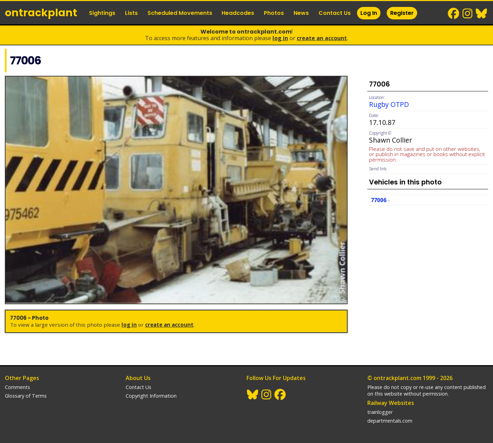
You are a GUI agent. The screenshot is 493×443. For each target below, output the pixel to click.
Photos (274, 13)
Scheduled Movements (179, 13)
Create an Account (322, 38)
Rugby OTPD (389, 104)
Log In (368, 13)
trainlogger (380, 412)
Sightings (102, 13)
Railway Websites (390, 403)
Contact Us (335, 13)
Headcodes (238, 13)
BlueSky (481, 13)
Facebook (454, 13)
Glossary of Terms (26, 395)
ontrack (41, 13)
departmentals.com (389, 420)
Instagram (467, 13)
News (301, 13)
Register (402, 13)
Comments (17, 387)
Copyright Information (151, 395)
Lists (131, 13)
